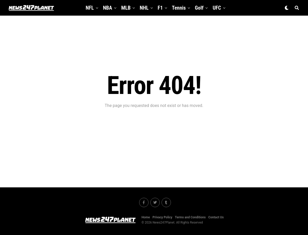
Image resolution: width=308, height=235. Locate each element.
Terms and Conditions (190, 217)
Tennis (179, 8)
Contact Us (216, 217)
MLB (126, 8)
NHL (144, 8)
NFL (90, 8)
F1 (160, 8)
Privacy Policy (162, 217)
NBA (107, 8)
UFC (217, 8)
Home (146, 217)
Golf (199, 8)
